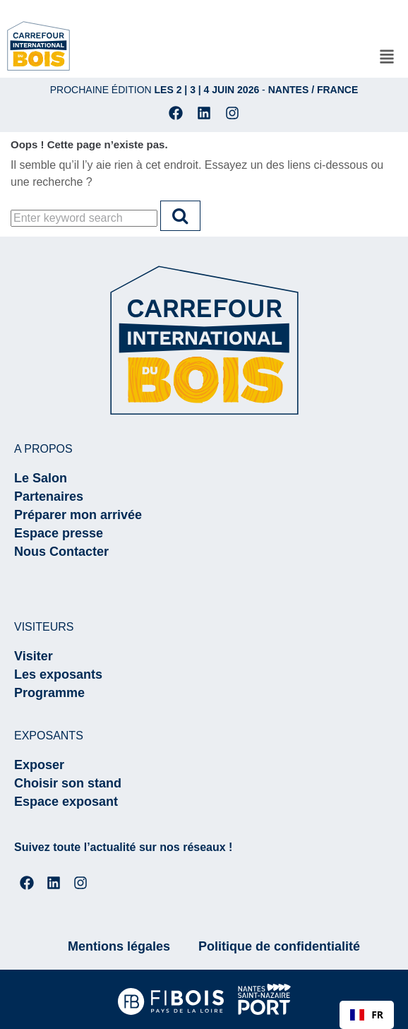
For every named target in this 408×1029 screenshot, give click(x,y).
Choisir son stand (67, 783)
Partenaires (48, 496)
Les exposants (58, 674)
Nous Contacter (61, 552)
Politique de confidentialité (279, 946)
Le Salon (40, 478)
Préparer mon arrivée (78, 515)
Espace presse (58, 533)
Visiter (33, 656)
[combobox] (367, 1015)
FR (366, 1014)
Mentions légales (119, 946)
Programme (49, 693)
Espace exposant (66, 802)
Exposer (39, 765)
